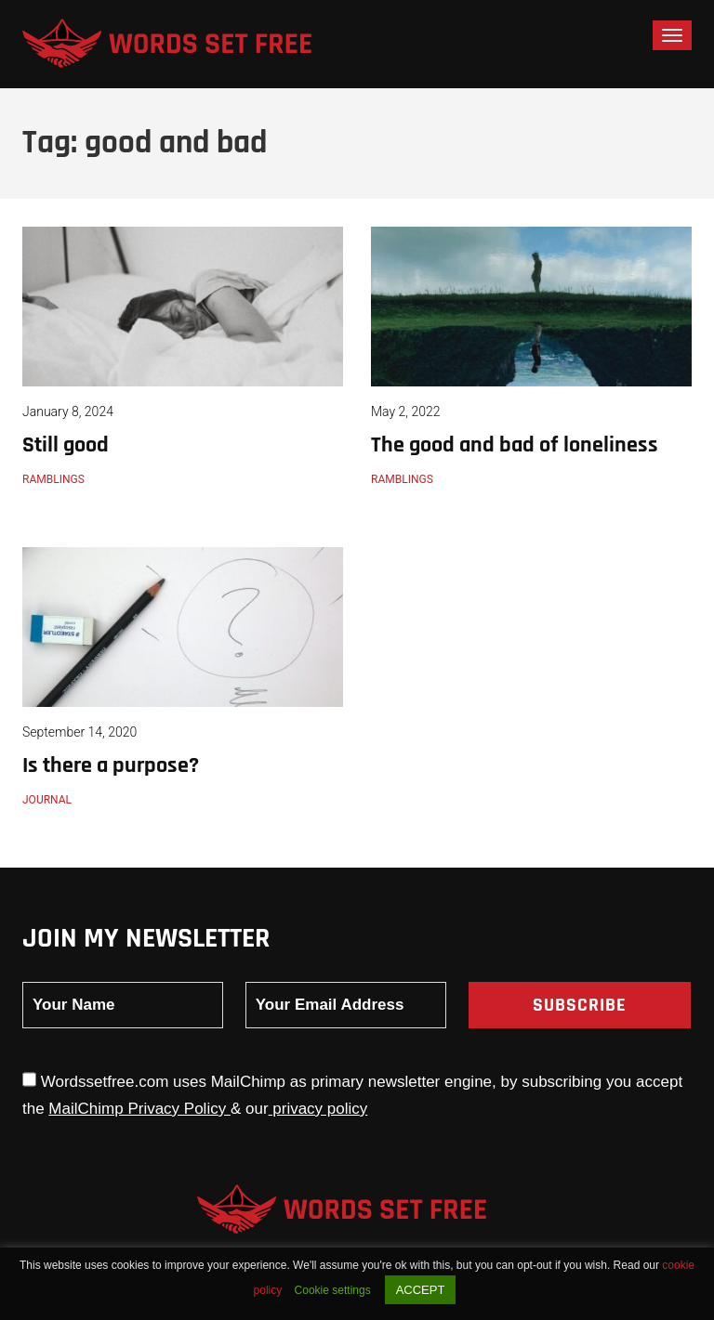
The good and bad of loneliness (514, 445)
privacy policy (318, 1108)
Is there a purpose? (110, 765)
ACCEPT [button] (420, 1290)
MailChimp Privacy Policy (139, 1108)
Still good (65, 445)
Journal (47, 799)
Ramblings (53, 479)
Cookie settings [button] (333, 1290)
